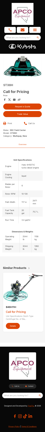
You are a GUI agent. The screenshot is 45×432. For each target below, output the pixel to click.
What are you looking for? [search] (18, 37)
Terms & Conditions (29, 426)
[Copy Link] (19, 99)
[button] (22, 30)
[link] (10, 30)
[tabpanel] (22, 67)
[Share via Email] (14, 99)
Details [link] (13, 326)
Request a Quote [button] (22, 106)
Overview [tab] (23, 144)
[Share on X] (9, 99)
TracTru (31, 406)
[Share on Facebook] (4, 99)
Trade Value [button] (22, 114)
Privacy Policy (14, 426)
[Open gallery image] (22, 66)
